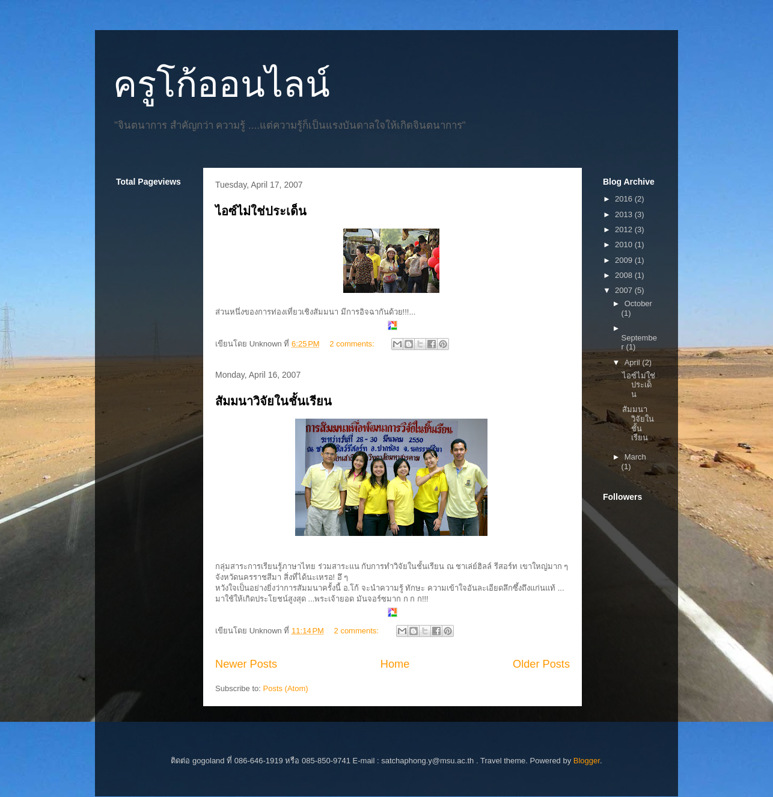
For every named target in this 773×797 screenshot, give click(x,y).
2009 (625, 260)
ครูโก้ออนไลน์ (221, 84)
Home (395, 664)
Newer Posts (246, 664)
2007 (625, 290)
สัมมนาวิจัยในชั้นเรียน (273, 401)
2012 (625, 229)
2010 (625, 244)
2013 (625, 214)
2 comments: (352, 343)
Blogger (586, 760)
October (638, 303)
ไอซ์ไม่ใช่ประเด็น (261, 211)
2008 (625, 275)
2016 (625, 198)
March (635, 456)
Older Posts (541, 664)
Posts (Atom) (285, 688)
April (634, 362)
